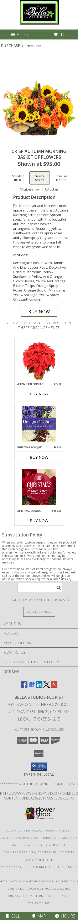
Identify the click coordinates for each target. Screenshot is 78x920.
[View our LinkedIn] (39, 686)
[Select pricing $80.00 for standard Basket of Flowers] (18, 178)
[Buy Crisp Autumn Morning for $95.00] (39, 312)
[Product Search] (39, 587)
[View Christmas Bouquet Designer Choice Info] (39, 424)
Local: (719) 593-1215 (39, 719)
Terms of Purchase (51, 896)
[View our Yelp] (54, 686)
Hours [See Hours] (65, 916)
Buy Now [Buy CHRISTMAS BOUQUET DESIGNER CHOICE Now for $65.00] (39, 457)
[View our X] (46, 686)
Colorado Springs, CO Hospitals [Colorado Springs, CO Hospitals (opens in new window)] (28, 838)
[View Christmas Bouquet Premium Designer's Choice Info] (39, 487)
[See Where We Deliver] (39, 612)
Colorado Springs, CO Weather (30, 852)
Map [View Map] (39, 916)
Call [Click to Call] (13, 916)
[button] (39, 767)
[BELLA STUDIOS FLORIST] (39, 23)
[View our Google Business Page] (31, 686)
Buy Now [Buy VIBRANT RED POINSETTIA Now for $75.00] (39, 394)
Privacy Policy (20, 896)
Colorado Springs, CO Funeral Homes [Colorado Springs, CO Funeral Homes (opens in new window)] (37, 830)
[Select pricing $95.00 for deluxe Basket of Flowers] (39, 178)
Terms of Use (39, 903)
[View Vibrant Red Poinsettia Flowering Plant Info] (39, 360)
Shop (19, 34)
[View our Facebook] (24, 686)
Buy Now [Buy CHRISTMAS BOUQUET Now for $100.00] (39, 520)
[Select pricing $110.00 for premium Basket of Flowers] (61, 178)
